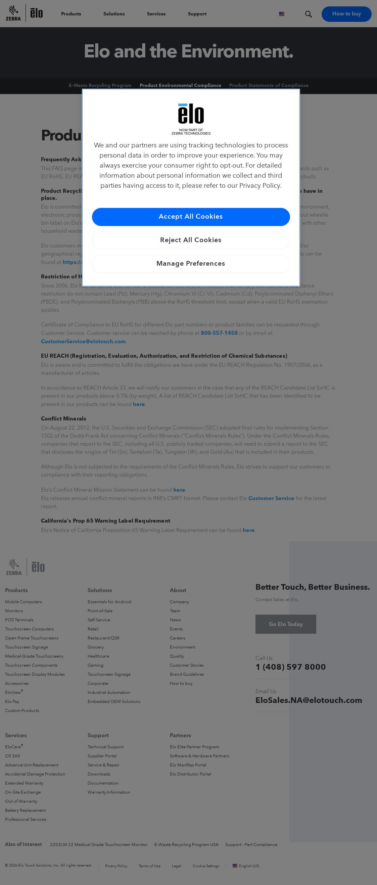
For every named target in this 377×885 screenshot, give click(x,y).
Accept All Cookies (191, 217)
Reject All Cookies (191, 240)
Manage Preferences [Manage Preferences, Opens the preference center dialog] (190, 264)
